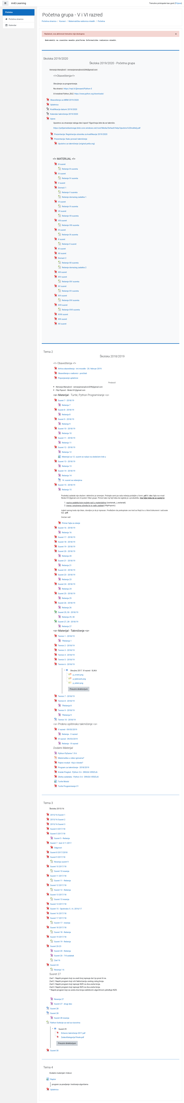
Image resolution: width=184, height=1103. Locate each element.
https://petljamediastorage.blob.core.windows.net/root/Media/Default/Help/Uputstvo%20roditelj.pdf (96, 128)
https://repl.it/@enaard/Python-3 (78, 88)
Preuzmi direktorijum (79, 689)
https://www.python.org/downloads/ (89, 94)
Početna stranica (49, 21)
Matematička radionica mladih (82, 21)
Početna (101, 21)
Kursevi (62, 21)
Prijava (178, 3)
